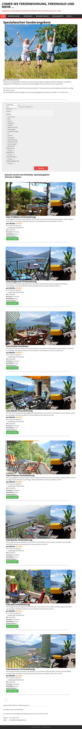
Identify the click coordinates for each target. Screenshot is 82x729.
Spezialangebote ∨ (58, 16)
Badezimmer (10, 152)
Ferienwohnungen (14, 16)
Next (73, 198)
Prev (8, 198)
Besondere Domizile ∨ (42, 16)
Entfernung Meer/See (12, 161)
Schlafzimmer (10, 148)
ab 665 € (18, 288)
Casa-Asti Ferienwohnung (18, 604)
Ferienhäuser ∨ (28, 16)
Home (3, 16)
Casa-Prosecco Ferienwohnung (20, 475)
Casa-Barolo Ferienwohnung (19, 540)
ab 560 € (18, 482)
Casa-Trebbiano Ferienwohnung (21, 217)
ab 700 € (18, 546)
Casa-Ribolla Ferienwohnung (19, 411)
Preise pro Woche (11, 157)
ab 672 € (18, 223)
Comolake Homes (46, 727)
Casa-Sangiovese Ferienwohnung (21, 281)
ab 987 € (18, 352)
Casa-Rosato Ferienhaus (17, 346)
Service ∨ (69, 16)
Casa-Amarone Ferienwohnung (20, 669)
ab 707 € (18, 417)
